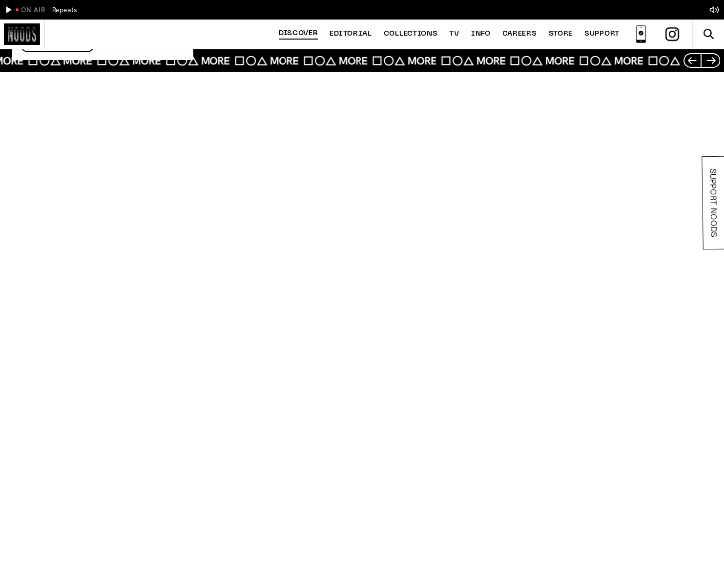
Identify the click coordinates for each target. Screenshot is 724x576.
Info (481, 34)
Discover (298, 33)
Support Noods (712, 202)
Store (561, 34)
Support (602, 34)
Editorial (351, 34)
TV (454, 34)
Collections (411, 34)
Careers (519, 34)
